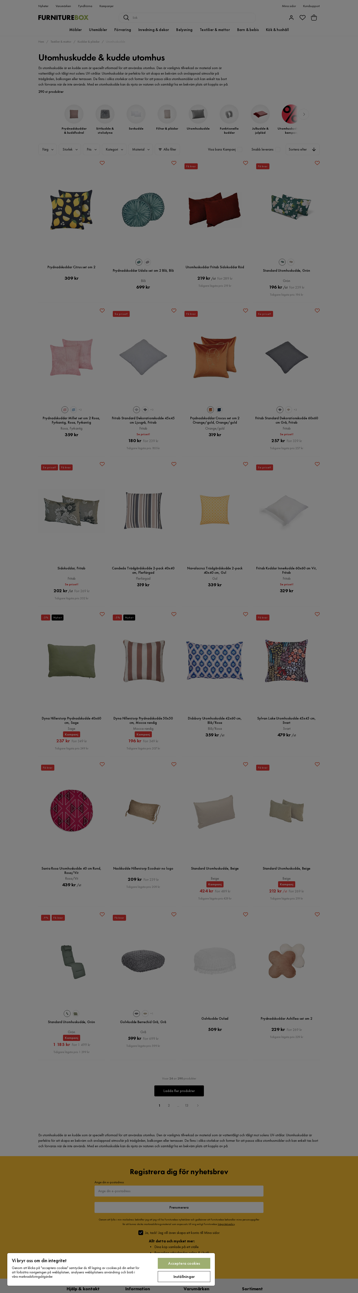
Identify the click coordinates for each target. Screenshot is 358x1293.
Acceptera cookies (184, 1263)
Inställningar (184, 1276)
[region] (111, 1269)
